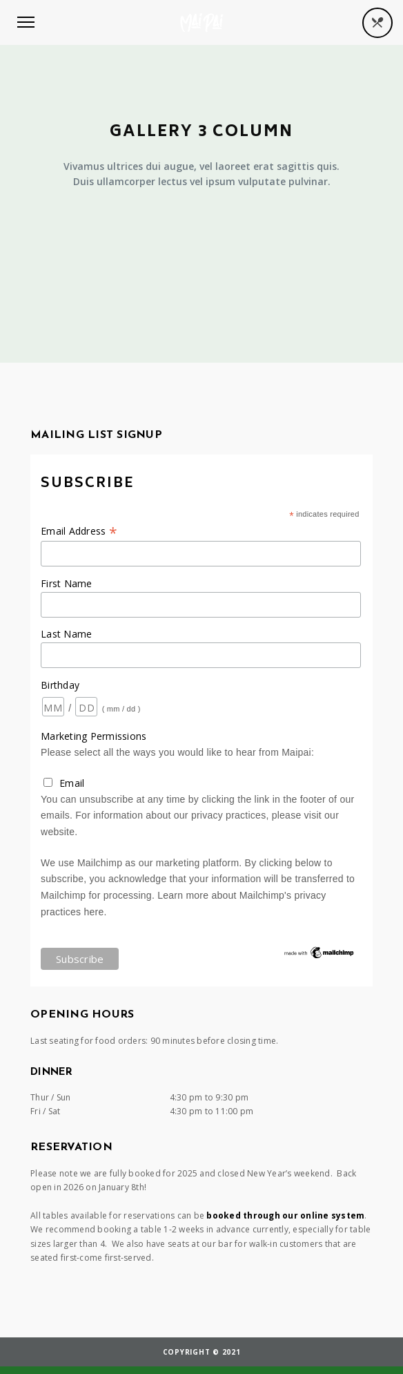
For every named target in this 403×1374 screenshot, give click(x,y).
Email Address (79, 531)
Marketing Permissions (93, 736)
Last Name (66, 633)
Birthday (60, 684)
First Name (66, 583)
